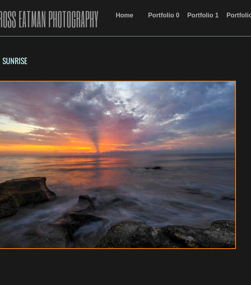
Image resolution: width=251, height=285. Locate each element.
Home (124, 15)
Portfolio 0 (163, 15)
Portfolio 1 (203, 15)
